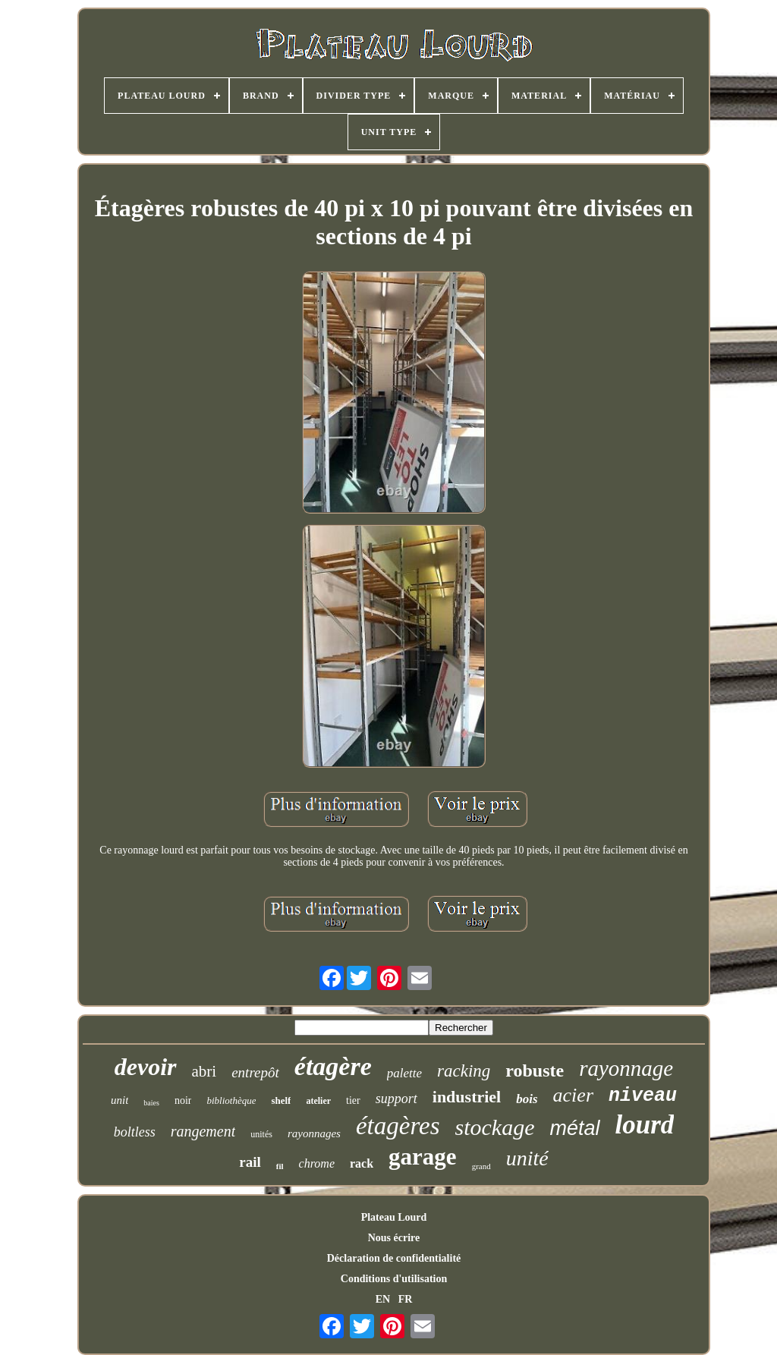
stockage (495, 1127)
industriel (467, 1096)
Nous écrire (394, 1237)
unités (261, 1134)
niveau (643, 1096)
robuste (534, 1070)
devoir (146, 1066)
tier (353, 1100)
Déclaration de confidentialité (394, 1258)
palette (404, 1073)
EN (383, 1299)
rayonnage (626, 1068)
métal (574, 1128)
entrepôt (255, 1072)
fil (280, 1166)
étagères (398, 1126)
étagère (333, 1066)
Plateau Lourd (394, 1217)
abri (204, 1071)
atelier (318, 1101)
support (396, 1098)
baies (151, 1103)
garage (422, 1156)
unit (119, 1100)
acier (573, 1095)
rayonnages (314, 1133)
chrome (317, 1163)
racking (463, 1070)
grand (481, 1166)
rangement (203, 1131)
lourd (645, 1125)
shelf (281, 1100)
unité (527, 1158)
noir (183, 1100)
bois (526, 1099)
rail (250, 1162)
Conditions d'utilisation (394, 1278)
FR (405, 1299)
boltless (135, 1132)
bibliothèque (231, 1100)
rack (361, 1163)
